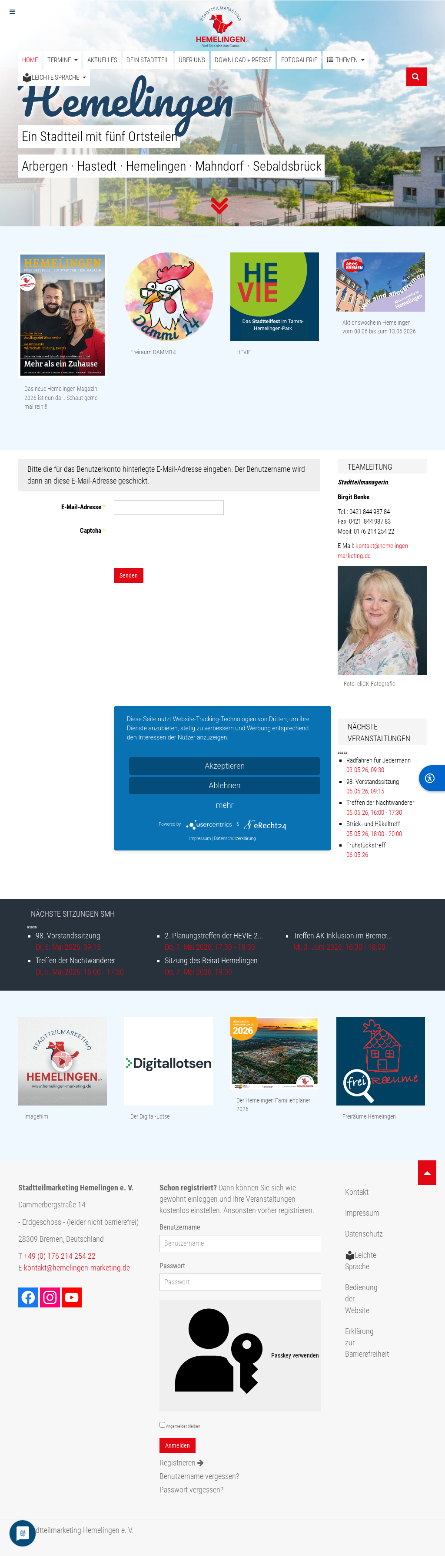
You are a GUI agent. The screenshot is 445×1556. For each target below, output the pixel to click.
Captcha (92, 530)
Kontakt (357, 1192)
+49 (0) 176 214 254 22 (60, 1256)
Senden (129, 575)
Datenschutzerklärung (235, 838)
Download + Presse (243, 60)
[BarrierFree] (432, 778)
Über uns (192, 60)
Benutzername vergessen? (199, 1476)
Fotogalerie (299, 60)
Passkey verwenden (240, 1356)
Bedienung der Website (361, 1299)
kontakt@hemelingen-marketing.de (77, 1268)
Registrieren (181, 1463)
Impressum (362, 1213)
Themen (346, 60)
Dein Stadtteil (147, 60)
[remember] (162, 1425)
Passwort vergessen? (191, 1489)
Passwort (172, 1266)
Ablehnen (225, 785)
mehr (224, 805)
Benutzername (179, 1227)
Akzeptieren (225, 765)
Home (30, 60)
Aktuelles (102, 60)
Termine (62, 60)
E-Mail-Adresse (83, 507)
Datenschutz (364, 1234)
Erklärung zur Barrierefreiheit (365, 1343)
